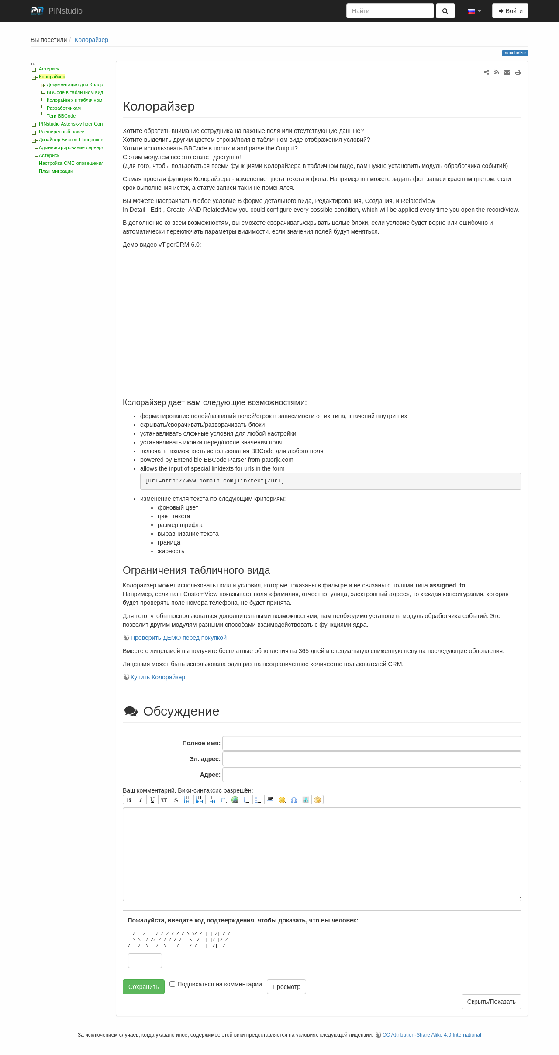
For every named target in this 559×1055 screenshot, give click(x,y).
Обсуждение (173, 711)
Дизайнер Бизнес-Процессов (71, 139)
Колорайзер (91, 39)
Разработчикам (64, 108)
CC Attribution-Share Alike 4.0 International (432, 1035)
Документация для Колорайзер (81, 84)
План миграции (56, 171)
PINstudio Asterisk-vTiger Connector (77, 123)
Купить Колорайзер (158, 677)
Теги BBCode (61, 116)
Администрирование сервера (71, 147)
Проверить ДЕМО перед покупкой (179, 637)
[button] (475, 11)
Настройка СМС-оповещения (71, 163)
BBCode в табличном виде (76, 92)
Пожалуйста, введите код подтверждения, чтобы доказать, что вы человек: (243, 920)
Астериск (49, 68)
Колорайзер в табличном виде (80, 100)
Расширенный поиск (61, 131)
